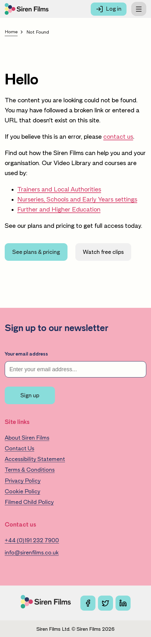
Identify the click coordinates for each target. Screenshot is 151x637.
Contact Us (19, 448)
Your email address (26, 353)
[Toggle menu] (138, 9)
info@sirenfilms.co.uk (32, 552)
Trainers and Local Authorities (59, 189)
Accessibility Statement (35, 459)
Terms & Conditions (30, 470)
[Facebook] (87, 603)
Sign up (29, 395)
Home (11, 31)
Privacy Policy (22, 481)
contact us (118, 136)
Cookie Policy (22, 491)
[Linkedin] (123, 603)
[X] (105, 603)
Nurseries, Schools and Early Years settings (77, 199)
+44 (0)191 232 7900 (32, 540)
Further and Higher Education (58, 209)
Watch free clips (103, 252)
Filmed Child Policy (29, 502)
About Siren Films (27, 438)
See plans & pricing (36, 252)
